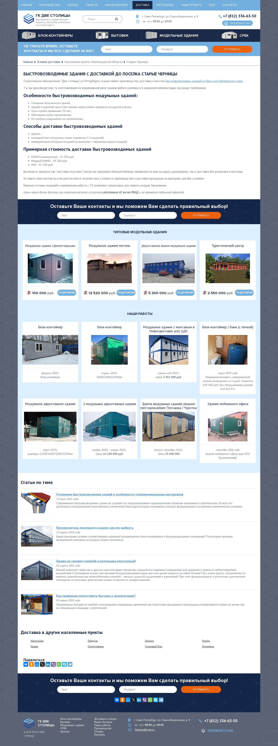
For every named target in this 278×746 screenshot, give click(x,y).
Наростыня (37, 641)
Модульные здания (72, 725)
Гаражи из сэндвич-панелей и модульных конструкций (96, 561)
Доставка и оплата (105, 718)
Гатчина (149, 641)
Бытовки (65, 722)
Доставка (142, 5)
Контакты (230, 5)
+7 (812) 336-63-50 (239, 16)
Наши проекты (191, 5)
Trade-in (92, 5)
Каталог (73, 5)
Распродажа (165, 5)
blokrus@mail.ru (144, 729)
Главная (26, 5)
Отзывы (98, 731)
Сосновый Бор (153, 646)
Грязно (206, 641)
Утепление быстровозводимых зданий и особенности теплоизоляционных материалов (119, 494)
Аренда (65, 731)
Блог (212, 5)
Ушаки (34, 646)
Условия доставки (48, 62)
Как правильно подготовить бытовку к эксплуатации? (96, 596)
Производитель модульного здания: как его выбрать (94, 528)
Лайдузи (93, 641)
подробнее (67, 292)
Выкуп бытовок (103, 722)
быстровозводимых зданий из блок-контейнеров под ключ (204, 81)
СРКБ (63, 728)
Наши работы (102, 725)
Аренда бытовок (116, 5)
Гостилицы (208, 646)
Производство (49, 5)
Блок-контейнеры (70, 718)
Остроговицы (96, 646)
